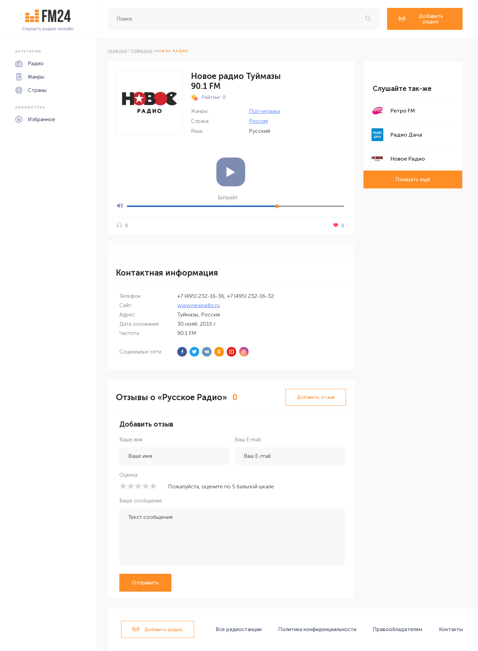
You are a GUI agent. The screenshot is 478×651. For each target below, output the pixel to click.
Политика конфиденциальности (317, 629)
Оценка (128, 475)
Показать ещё (412, 179)
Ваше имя (130, 440)
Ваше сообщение (140, 501)
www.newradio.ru (198, 305)
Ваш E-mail (248, 440)
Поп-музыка (264, 111)
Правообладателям (397, 629)
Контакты (451, 629)
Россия (258, 121)
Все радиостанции (239, 629)
